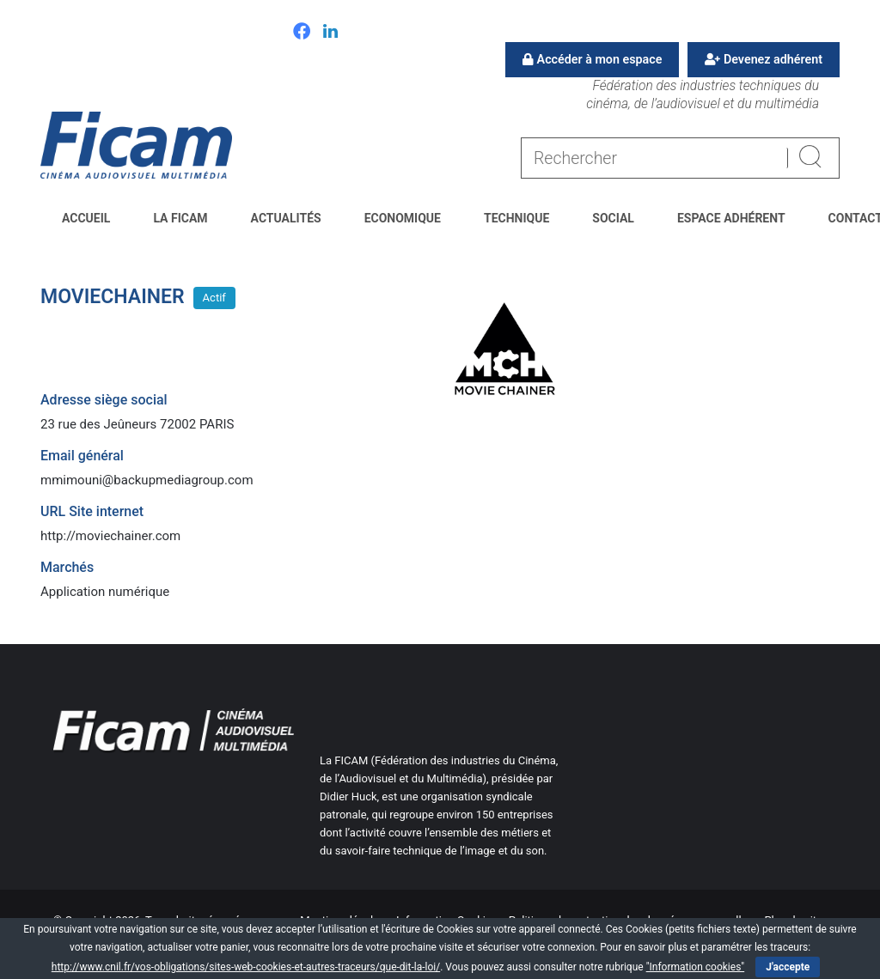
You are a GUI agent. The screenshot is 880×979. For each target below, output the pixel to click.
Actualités (286, 218)
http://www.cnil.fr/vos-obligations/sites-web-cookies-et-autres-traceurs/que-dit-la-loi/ (246, 967)
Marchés (67, 567)
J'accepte (788, 967)
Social (613, 218)
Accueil (86, 218)
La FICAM (180, 218)
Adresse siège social (104, 400)
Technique (516, 218)
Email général (82, 455)
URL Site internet (92, 511)
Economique (402, 218)
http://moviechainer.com (110, 536)
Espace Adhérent (731, 218)
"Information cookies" (695, 967)
